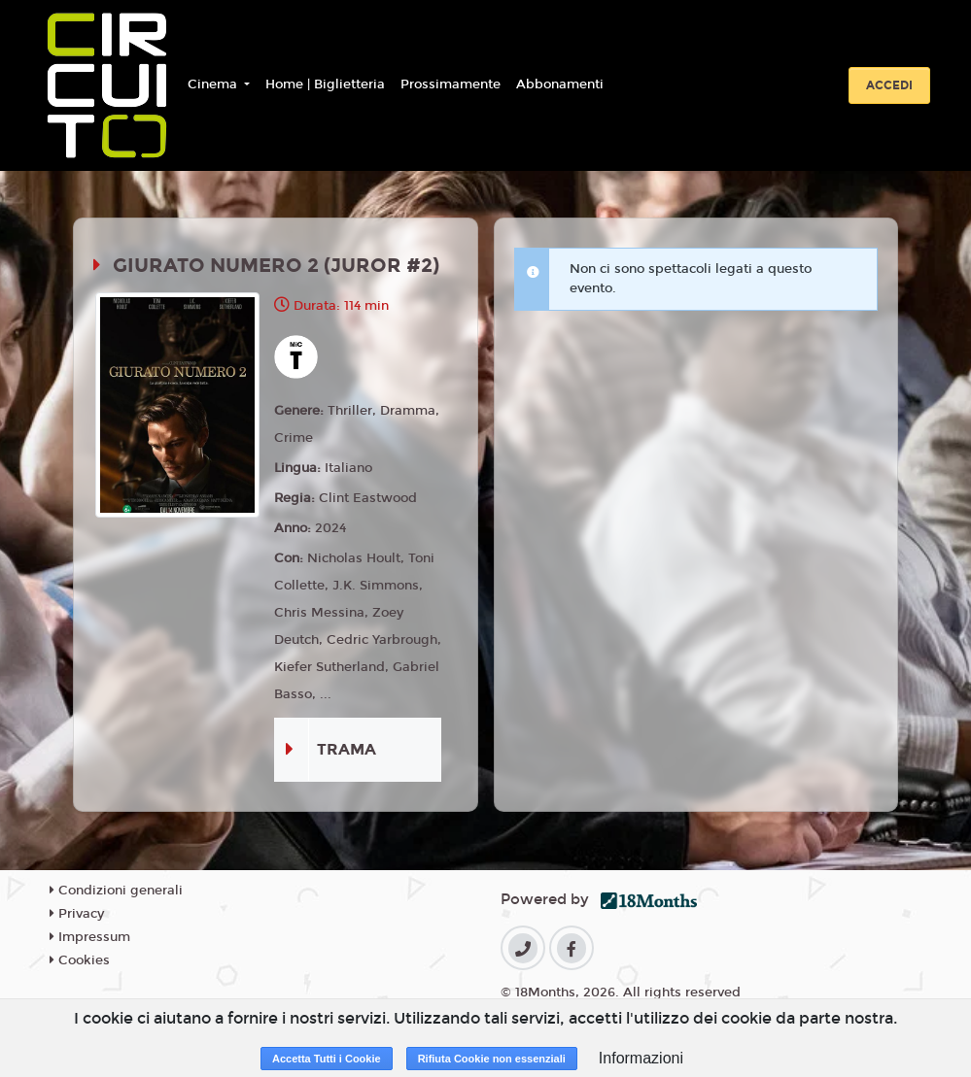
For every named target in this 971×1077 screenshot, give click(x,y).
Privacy (77, 914)
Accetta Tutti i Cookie (326, 1058)
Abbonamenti (560, 84)
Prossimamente (450, 84)
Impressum (90, 937)
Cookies (80, 960)
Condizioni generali (116, 890)
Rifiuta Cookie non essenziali (492, 1058)
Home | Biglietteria (325, 84)
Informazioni (641, 1058)
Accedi (889, 85)
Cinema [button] (214, 84)
